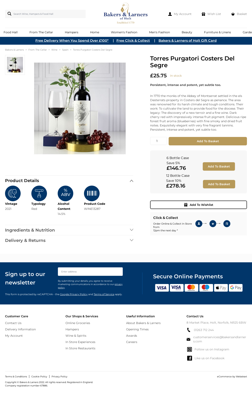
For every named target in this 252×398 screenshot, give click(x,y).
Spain (65, 49)
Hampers (72, 329)
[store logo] (126, 14)
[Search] (8, 14)
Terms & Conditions (16, 376)
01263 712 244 (200, 330)
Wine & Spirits (75, 336)
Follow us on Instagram (208, 349)
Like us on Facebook (205, 358)
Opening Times (137, 329)
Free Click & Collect (133, 41)
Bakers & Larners (14, 49)
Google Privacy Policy (74, 294)
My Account (14, 336)
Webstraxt (241, 376)
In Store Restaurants (80, 348)
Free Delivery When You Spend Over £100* (72, 41)
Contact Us (13, 323)
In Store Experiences (80, 342)
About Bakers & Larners (143, 323)
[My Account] (180, 14)
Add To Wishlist (198, 205)
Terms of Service (104, 294)
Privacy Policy (59, 376)
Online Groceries (77, 323)
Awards (131, 336)
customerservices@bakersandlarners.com (216, 339)
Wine (54, 49)
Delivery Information (20, 329)
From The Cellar (37, 49)
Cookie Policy (39, 376)
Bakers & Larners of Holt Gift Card (188, 41)
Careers (131, 342)
